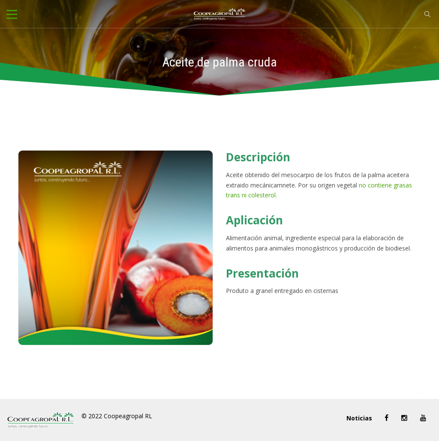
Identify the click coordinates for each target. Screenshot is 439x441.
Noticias (359, 418)
